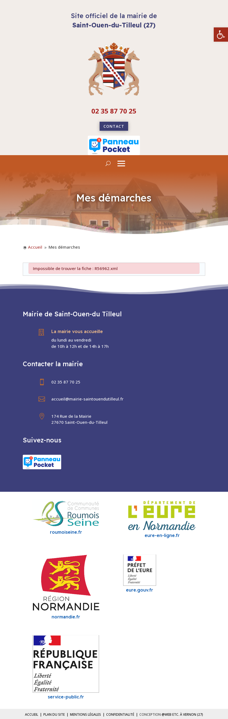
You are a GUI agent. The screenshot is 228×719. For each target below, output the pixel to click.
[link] (221, 34)
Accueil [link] (31, 714)
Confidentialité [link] (120, 714)
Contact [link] (113, 126)
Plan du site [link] (54, 714)
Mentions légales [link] (85, 714)
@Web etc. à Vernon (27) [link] (182, 714)
